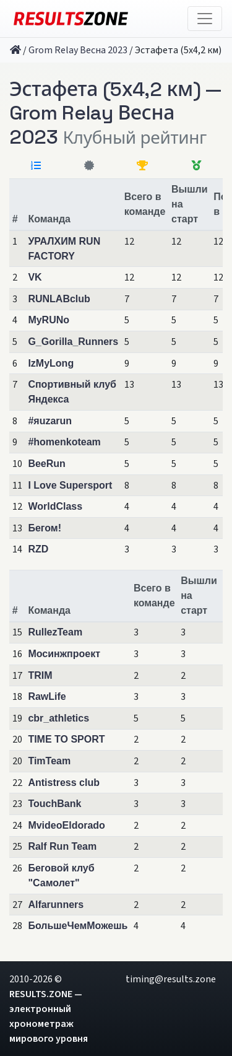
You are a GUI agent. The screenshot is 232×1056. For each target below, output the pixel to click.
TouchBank (54, 803)
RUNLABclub (59, 299)
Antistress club (64, 782)
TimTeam (49, 761)
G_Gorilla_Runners (73, 341)
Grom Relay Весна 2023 (77, 50)
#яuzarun (50, 421)
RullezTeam (55, 632)
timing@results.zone (171, 979)
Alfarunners (56, 904)
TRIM (40, 675)
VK (34, 277)
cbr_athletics (58, 718)
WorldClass (55, 506)
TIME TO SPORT (66, 739)
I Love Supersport (70, 485)
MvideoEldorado (66, 825)
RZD (38, 549)
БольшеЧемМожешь (77, 925)
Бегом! (44, 528)
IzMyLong (51, 363)
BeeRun (46, 463)
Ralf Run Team (62, 846)
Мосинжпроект (64, 653)
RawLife (47, 696)
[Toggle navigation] (204, 18)
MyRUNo (48, 320)
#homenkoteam (64, 442)
